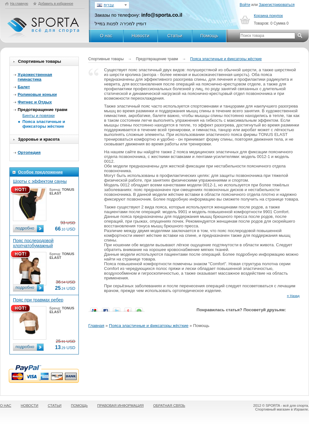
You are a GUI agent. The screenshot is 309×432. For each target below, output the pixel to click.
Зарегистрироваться (276, 5)
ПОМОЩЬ (79, 405)
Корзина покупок (268, 16)
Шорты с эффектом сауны (40, 181)
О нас (106, 35)
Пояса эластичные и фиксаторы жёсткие (43, 124)
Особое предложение (40, 172)
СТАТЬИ (55, 405)
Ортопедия (29, 152)
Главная (96, 325)
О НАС (5, 405)
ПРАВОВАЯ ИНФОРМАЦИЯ (120, 405)
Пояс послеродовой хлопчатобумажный (33, 243)
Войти (245, 5)
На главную (19, 3)
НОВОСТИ (29, 405)
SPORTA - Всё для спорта (43, 24)
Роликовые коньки (37, 94)
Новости (140, 35)
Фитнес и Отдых (35, 102)
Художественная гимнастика (35, 77)
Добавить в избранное (55, 3)
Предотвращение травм (42, 109)
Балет (24, 87)
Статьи (175, 35)
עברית (109, 5)
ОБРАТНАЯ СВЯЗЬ (169, 405)
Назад (293, 296)
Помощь (209, 35)
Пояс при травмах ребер (38, 299)
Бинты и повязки (38, 115)
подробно (24, 228)
